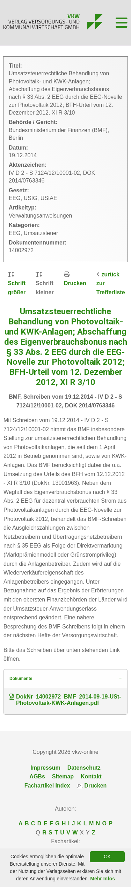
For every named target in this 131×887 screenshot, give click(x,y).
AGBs (37, 776)
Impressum (45, 768)
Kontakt (91, 776)
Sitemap (63, 776)
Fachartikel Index (47, 786)
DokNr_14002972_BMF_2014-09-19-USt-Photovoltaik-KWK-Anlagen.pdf (65, 700)
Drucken (75, 283)
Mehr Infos (102, 878)
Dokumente (20, 678)
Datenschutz (84, 768)
